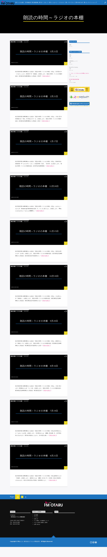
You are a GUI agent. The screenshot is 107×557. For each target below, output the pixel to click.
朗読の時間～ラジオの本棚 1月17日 (39, 268)
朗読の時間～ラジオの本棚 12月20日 (39, 313)
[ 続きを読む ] (46, 203)
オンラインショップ (91, 2)
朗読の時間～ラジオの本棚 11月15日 (39, 358)
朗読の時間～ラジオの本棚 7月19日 (39, 537)
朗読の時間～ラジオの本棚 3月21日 (39, 178)
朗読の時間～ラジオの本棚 (16, 168)
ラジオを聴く (21, 2)
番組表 (29, 2)
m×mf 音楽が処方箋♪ (74, 206)
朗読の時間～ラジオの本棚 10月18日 (39, 403)
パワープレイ (71, 2)
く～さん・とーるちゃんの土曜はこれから (79, 200)
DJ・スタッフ (45, 2)
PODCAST (80, 2)
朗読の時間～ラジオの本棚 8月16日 (39, 492)
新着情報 (35, 2)
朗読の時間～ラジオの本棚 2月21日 (39, 223)
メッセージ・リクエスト (58, 2)
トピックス (26, 168)
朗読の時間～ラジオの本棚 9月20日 (39, 447)
